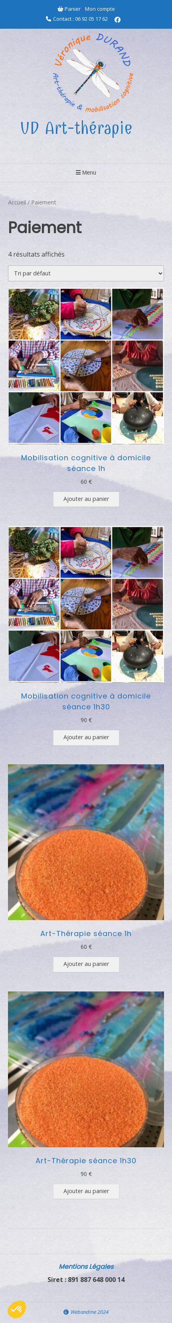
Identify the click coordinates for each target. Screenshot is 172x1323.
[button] (16, 1309)
